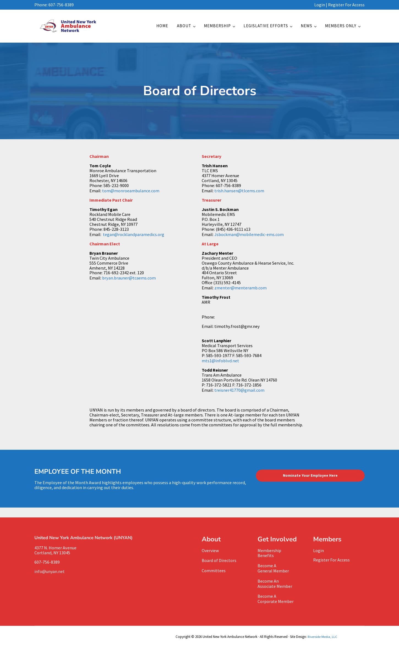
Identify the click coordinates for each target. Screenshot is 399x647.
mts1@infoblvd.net (220, 362)
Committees (214, 571)
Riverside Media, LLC (322, 636)
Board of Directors (219, 561)
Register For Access (346, 4)
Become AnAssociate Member (275, 584)
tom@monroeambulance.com (130, 192)
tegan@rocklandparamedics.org (133, 236)
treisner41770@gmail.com (239, 391)
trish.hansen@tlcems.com (239, 192)
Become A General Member (273, 569)
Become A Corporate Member (276, 598)
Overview (211, 551)
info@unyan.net (50, 572)
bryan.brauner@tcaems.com (129, 279)
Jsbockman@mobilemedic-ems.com (249, 236)
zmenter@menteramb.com (240, 289)
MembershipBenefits (270, 554)
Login (319, 4)
